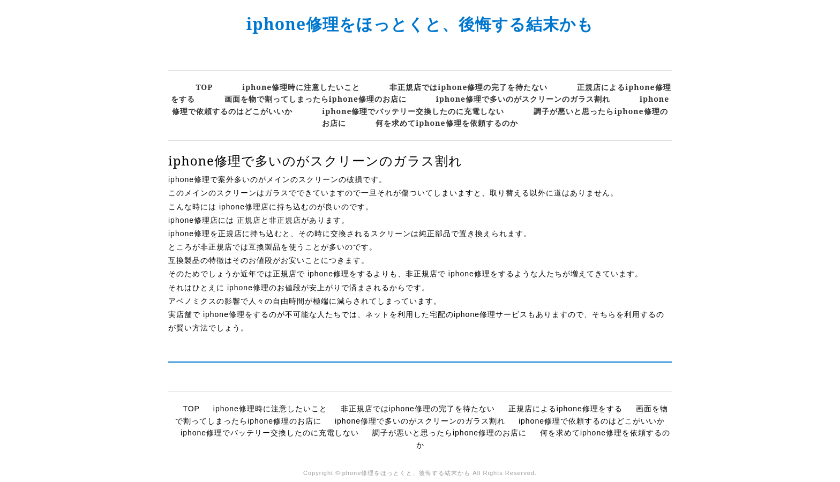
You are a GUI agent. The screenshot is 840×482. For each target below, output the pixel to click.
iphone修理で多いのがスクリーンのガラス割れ (523, 99)
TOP (204, 87)
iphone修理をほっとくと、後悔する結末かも (420, 24)
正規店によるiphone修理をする (565, 408)
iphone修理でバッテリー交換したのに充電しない (413, 111)
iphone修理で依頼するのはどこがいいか (592, 421)
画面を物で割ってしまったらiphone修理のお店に (315, 99)
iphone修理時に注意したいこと (301, 87)
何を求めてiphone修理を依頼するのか (447, 123)
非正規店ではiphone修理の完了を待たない (468, 87)
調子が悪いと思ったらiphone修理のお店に (449, 432)
